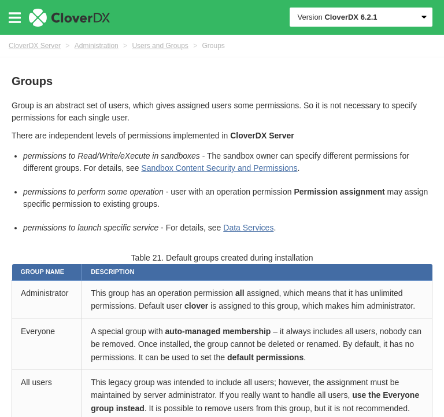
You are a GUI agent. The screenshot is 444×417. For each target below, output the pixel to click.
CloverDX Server (35, 46)
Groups (213, 46)
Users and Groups (160, 46)
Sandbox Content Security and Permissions (219, 168)
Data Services (248, 227)
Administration (97, 46)
